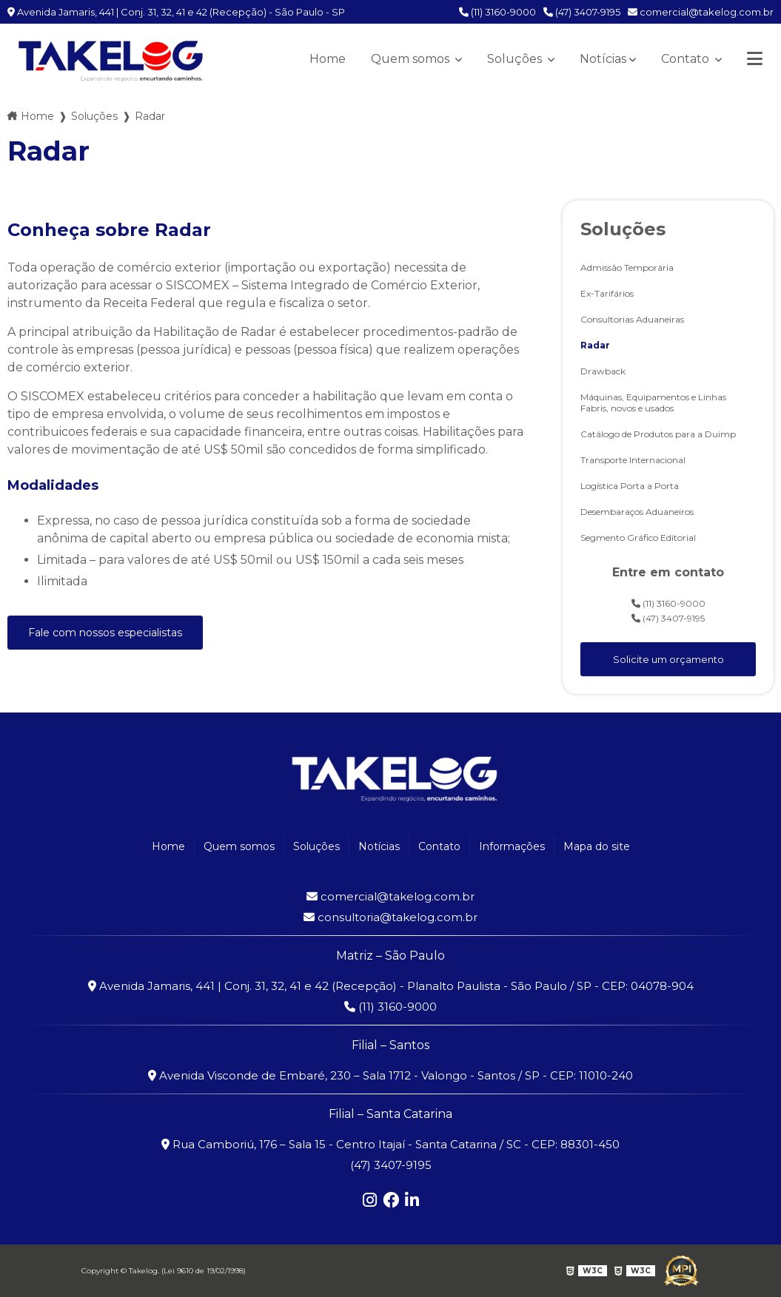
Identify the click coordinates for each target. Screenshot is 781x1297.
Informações (512, 846)
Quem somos (411, 59)
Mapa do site (596, 846)
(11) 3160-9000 (497, 12)
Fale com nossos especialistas (105, 632)
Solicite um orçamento (668, 659)
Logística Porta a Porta (629, 485)
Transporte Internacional (633, 459)
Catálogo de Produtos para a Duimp (658, 433)
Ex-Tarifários (607, 293)
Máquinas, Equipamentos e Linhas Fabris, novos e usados (653, 402)
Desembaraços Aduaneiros (637, 511)
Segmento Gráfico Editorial (638, 537)
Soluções (516, 59)
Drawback (603, 371)
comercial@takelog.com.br (701, 12)
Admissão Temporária (627, 267)
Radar (595, 345)
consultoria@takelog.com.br (390, 917)
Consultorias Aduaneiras (632, 319)
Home (327, 59)
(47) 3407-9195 (581, 12)
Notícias (603, 59)
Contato (686, 59)
